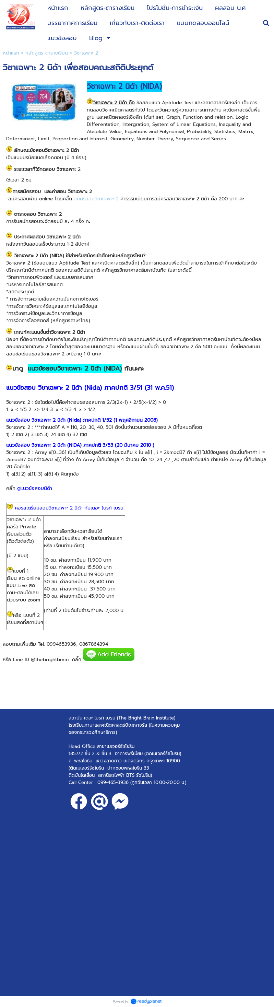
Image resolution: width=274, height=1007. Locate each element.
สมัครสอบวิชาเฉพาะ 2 (96, 198)
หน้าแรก (11, 53)
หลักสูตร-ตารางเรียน (46, 53)
